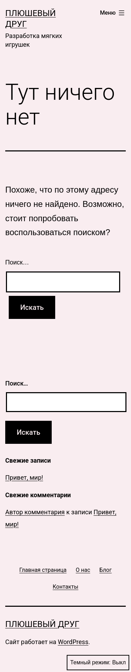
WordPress (73, 641)
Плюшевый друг (42, 624)
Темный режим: (98, 662)
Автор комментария (35, 512)
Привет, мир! (24, 477)
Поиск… (17, 262)
